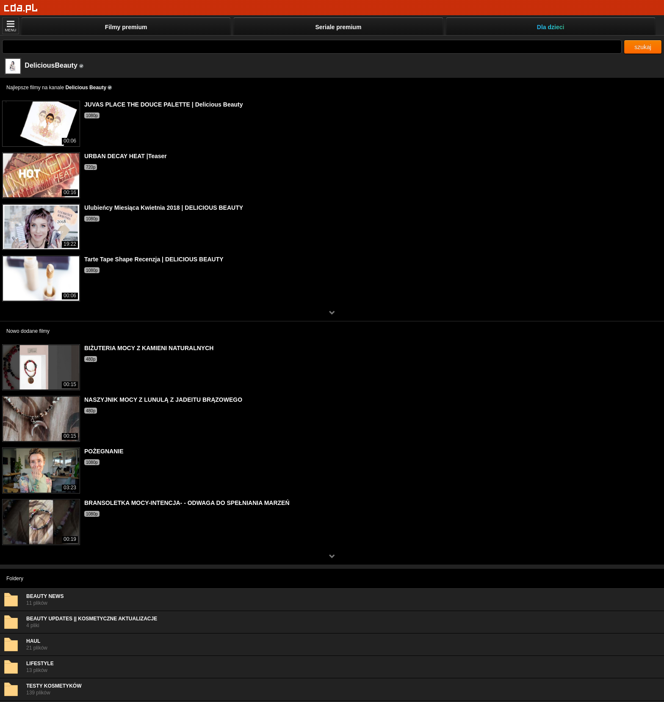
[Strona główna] (21, 8)
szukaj (642, 47)
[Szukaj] (312, 47)
